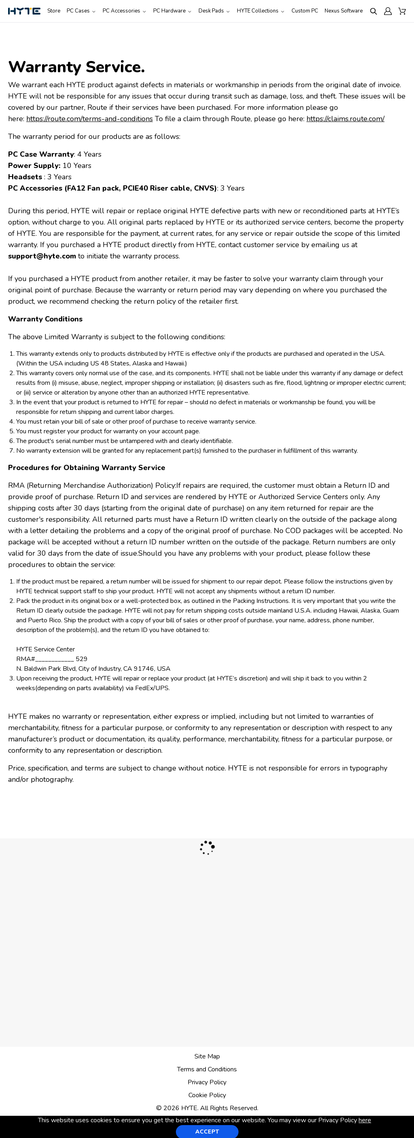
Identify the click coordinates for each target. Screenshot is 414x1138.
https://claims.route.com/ (345, 119)
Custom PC (304, 11)
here (365, 1120)
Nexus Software (344, 11)
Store (53, 11)
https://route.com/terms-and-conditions (89, 119)
